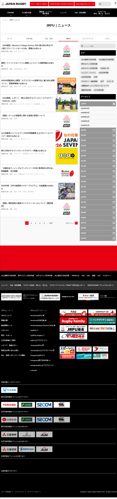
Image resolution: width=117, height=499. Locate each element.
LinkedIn (33, 372)
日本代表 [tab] (29, 39)
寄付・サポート (6, 337)
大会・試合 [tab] (49, 39)
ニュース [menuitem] (63, 13)
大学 (95, 77)
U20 (88, 277)
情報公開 (4, 321)
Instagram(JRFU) (36, 357)
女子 (102, 81)
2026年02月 (85, 121)
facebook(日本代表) (37, 321)
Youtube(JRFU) (36, 347)
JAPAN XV (75, 277)
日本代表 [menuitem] (10, 13)
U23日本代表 (103, 73)
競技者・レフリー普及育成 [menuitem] (45, 13)
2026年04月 (85, 113)
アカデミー (107, 277)
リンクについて (19, 493)
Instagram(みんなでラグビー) (41, 367)
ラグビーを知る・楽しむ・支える (35, 286)
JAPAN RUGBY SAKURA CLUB (60, 4)
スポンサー (5, 332)
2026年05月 (85, 108)
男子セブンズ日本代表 (89, 64)
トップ (4, 20)
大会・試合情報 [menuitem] (80, 13)
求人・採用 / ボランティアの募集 (13, 357)
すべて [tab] (9, 39)
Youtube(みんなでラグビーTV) (41, 352)
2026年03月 (85, 117)
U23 (83, 277)
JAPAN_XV (105, 68)
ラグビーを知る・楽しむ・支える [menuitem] (102, 13)
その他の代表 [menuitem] (26, 13)
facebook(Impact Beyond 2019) (42, 326)
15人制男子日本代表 (88, 59)
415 (50, 223)
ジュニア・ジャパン (88, 73)
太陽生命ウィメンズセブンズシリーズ (95, 86)
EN (116, 5)
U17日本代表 (99, 90)
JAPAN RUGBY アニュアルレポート (100, 286)
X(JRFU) (33, 332)
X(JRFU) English (36, 337)
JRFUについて (6, 316)
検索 (100, 4)
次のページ (70, 223)
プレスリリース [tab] (87, 39)
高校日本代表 (86, 90)
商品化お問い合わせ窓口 (10, 352)
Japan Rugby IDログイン (84, 4)
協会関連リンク (6, 326)
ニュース (4, 286)
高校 (93, 277)
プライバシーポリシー (35, 493)
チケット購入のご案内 (38, 4)
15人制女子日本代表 (106, 59)
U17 (99, 277)
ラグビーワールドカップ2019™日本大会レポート (67, 286)
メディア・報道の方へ (9, 347)
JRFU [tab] (68, 39)
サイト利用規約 (6, 493)
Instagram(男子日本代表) (39, 362)
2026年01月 (85, 125)
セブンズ (110, 81)
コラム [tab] (107, 39)
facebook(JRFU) (36, 316)
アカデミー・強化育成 (89, 81)
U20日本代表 (86, 77)
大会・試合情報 (15, 286)
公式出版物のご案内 (8, 342)
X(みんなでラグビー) (37, 342)
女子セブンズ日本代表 (89, 68)
